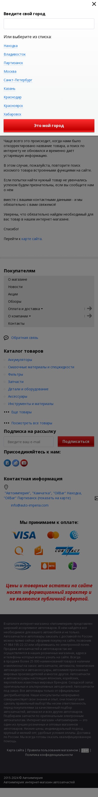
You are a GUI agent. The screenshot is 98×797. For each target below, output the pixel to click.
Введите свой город (24, 13)
